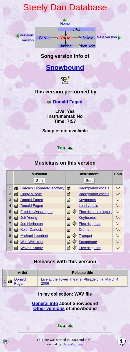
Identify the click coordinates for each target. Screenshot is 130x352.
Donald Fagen (67, 102)
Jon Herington (31, 224)
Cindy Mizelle (31, 194)
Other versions (49, 308)
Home (65, 22)
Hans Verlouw (72, 344)
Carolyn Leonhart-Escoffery (42, 188)
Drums (84, 229)
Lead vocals (88, 206)
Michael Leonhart (34, 236)
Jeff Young (28, 217)
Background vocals (94, 188)
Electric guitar (90, 224)
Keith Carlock (31, 229)
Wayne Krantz (31, 248)
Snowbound (65, 67)
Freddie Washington (36, 212)
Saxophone (88, 242)
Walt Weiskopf (31, 242)
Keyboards (87, 200)
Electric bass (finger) (95, 212)
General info (45, 303)
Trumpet (85, 236)
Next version (107, 37)
